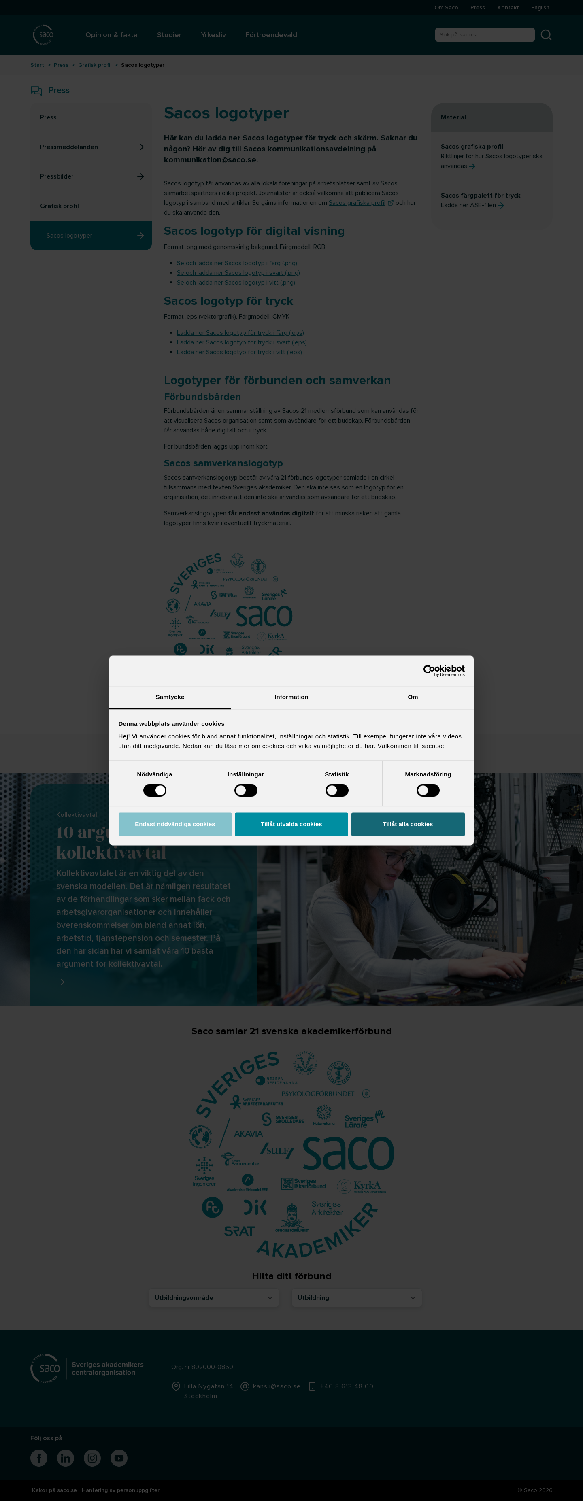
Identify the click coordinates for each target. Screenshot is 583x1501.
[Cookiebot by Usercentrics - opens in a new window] (429, 671)
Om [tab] (413, 696)
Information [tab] (291, 696)
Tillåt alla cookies (408, 824)
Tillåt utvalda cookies (291, 824)
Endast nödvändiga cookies (175, 824)
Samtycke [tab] (170, 696)
